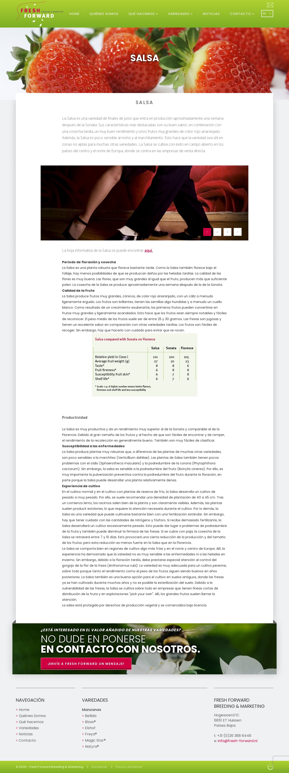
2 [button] (217, 232)
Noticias (211, 13)
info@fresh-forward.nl (237, 740)
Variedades (179, 13)
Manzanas (91, 709)
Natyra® (92, 746)
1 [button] (207, 232)
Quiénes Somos (104, 13)
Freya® (91, 734)
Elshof (90, 728)
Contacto (241, 13)
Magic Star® (95, 740)
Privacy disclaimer (129, 767)
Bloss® (90, 721)
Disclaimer (99, 767)
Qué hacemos (142, 13)
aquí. (148, 250)
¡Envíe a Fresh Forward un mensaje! (86, 663)
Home (74, 13)
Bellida (90, 715)
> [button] (237, 232)
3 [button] (227, 232)
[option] (144, 202)
